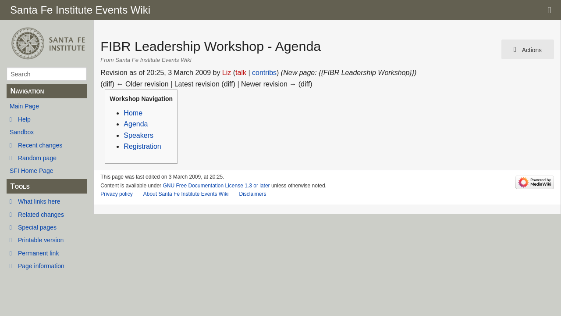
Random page (37, 158)
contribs (264, 72)
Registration (142, 146)
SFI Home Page (31, 170)
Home (133, 113)
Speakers (138, 135)
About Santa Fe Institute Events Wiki (186, 194)
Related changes (41, 214)
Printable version (41, 240)
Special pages (37, 227)
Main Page (24, 106)
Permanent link (38, 253)
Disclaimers (252, 194)
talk (240, 72)
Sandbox (22, 132)
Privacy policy (116, 194)
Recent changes (40, 145)
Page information (41, 265)
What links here (39, 201)
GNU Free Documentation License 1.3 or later (216, 186)
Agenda (136, 124)
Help (24, 119)
